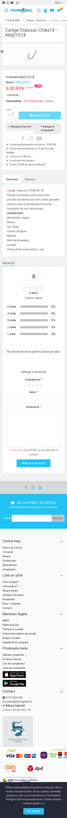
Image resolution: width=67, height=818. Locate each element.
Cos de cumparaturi (14, 663)
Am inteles (33, 811)
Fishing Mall (12, 20)
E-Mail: (7, 518)
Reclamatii (8, 599)
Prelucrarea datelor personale (19, 633)
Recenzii (30, 179)
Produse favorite (12, 659)
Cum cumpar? (11, 582)
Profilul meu (9, 560)
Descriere (12, 179)
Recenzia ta (33, 407)
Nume (33, 392)
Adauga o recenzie (33, 463)
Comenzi (8, 552)
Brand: (9, 82)
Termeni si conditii (13, 629)
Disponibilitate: (14, 101)
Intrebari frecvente (13, 595)
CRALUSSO (21, 82)
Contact (7, 608)
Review (7, 556)
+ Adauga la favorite (19, 126)
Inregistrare (9, 569)
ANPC (6, 620)
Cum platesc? (10, 586)
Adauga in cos (40, 115)
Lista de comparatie (14, 668)
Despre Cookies (12, 638)
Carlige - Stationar (36, 20)
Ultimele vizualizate (13, 654)
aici (42, 803)
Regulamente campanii (15, 642)
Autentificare (10, 565)
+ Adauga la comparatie (47, 128)
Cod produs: (12, 77)
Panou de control (12, 547)
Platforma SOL (11, 625)
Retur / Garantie (12, 603)
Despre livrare (10, 590)
